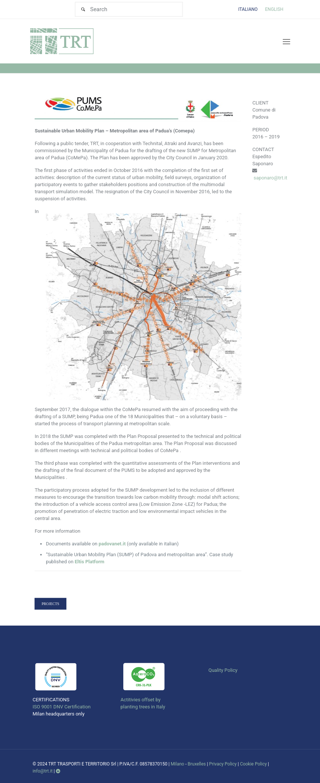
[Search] (129, 9)
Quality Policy (222, 670)
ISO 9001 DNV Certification (62, 707)
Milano (177, 764)
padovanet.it (112, 543)
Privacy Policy (223, 764)
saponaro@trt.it (270, 178)
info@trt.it (43, 771)
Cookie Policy (253, 764)
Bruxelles (197, 764)
